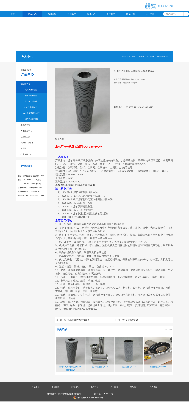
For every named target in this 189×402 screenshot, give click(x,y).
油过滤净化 (150, 57)
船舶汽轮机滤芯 (31, 96)
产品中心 (32, 15)
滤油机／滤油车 (27, 143)
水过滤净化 (25, 125)
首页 (13, 15)
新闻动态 (71, 15)
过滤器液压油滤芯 (31, 108)
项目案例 (52, 15)
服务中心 (91, 15)
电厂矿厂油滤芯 (31, 102)
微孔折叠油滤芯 (162, 57)
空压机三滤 (25, 137)
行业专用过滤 (26, 155)
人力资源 (150, 15)
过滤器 (23, 149)
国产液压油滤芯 (31, 120)
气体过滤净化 (26, 131)
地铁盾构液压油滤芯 (31, 114)
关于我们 (111, 15)
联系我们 (130, 15)
